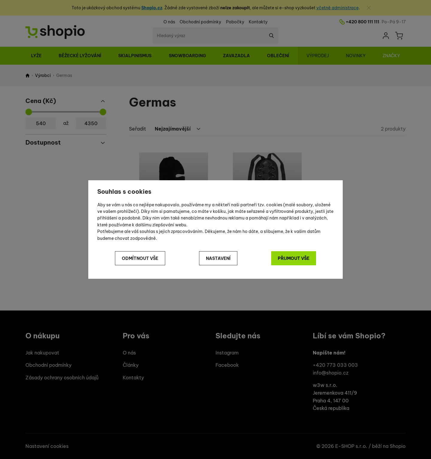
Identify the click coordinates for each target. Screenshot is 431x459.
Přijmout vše (293, 258)
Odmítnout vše (140, 258)
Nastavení (218, 258)
